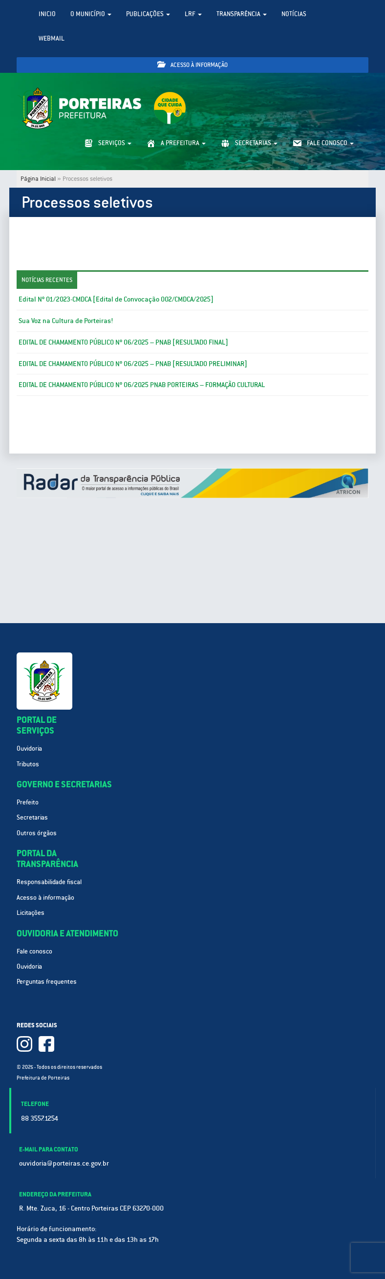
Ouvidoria (29, 748)
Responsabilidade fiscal (49, 882)
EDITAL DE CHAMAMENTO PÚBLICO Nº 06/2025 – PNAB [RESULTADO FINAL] (123, 342)
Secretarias (32, 817)
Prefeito (28, 802)
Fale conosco (34, 951)
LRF (193, 14)
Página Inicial (38, 179)
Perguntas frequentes (47, 981)
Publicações (148, 14)
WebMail (51, 38)
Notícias (293, 14)
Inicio (47, 14)
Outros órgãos (37, 833)
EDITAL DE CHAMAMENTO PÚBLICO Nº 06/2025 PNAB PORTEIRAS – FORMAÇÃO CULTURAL (142, 384)
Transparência (241, 14)
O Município (90, 14)
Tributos (28, 764)
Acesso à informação (192, 65)
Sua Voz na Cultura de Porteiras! (66, 320)
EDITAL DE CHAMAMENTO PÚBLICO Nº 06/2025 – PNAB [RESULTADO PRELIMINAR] (133, 363)
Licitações (30, 913)
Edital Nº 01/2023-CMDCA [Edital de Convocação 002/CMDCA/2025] (116, 299)
